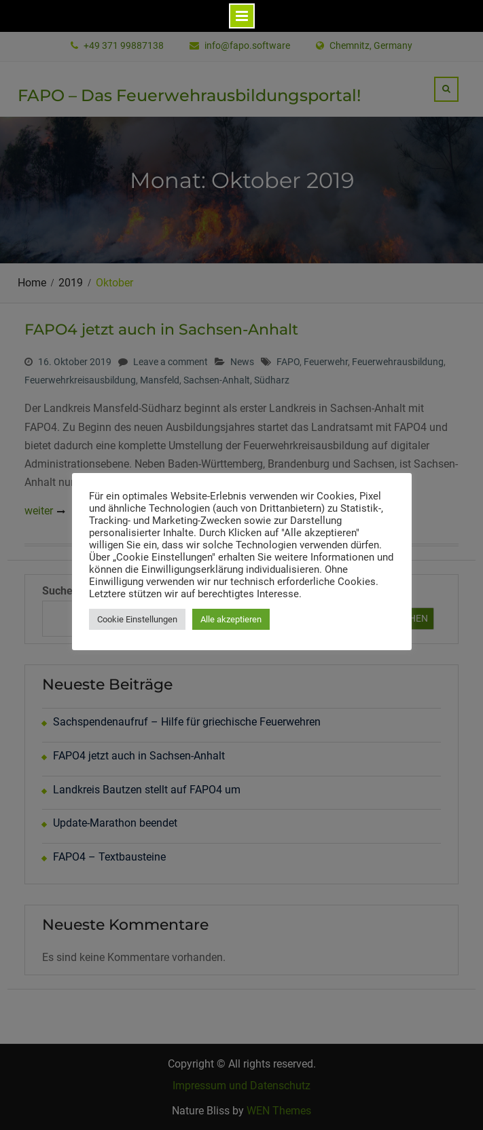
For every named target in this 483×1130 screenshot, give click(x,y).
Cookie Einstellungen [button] (137, 619)
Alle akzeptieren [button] (231, 619)
